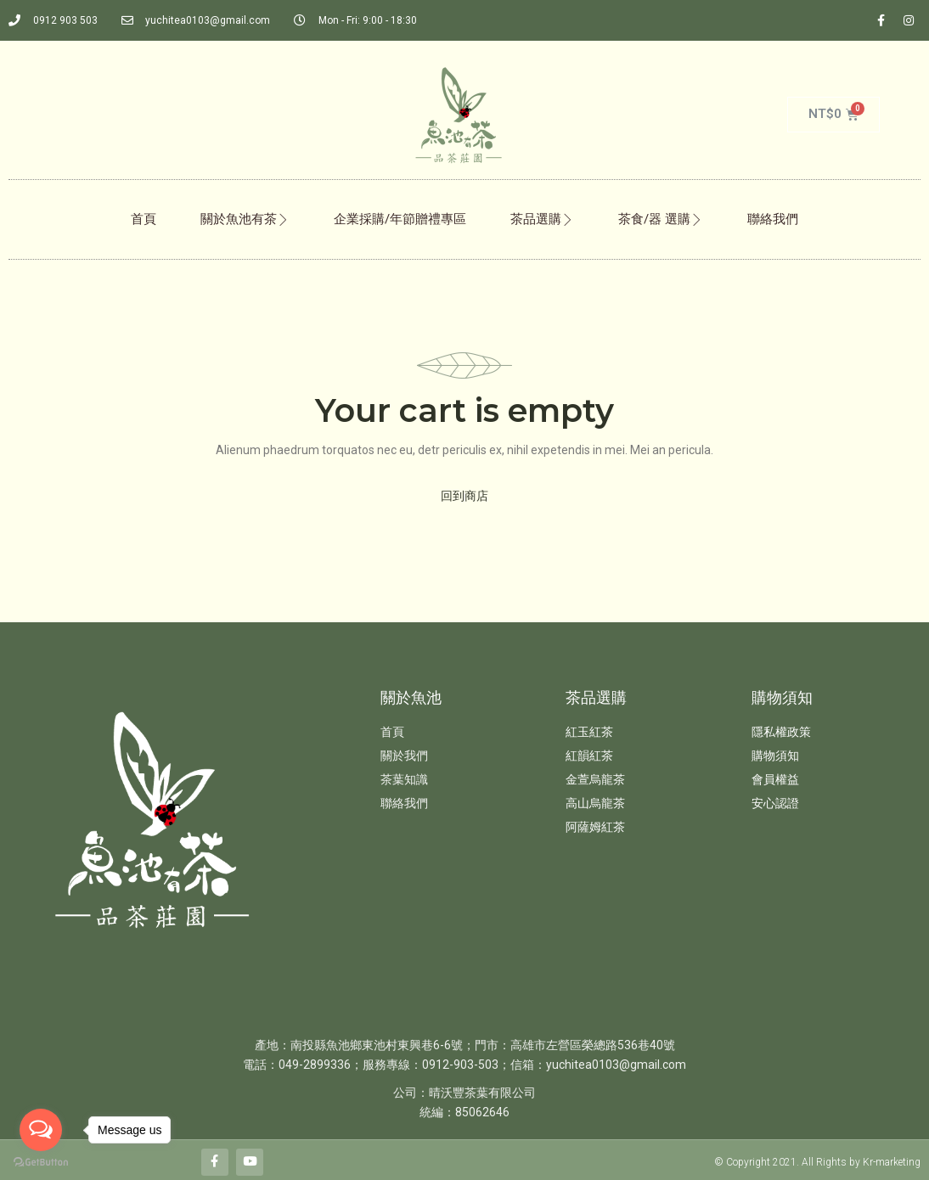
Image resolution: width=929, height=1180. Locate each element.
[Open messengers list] (41, 1130)
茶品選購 (542, 219)
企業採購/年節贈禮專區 (400, 219)
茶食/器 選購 (660, 219)
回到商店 (464, 496)
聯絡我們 (772, 219)
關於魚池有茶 (245, 219)
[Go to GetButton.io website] (41, 1162)
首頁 (143, 219)
